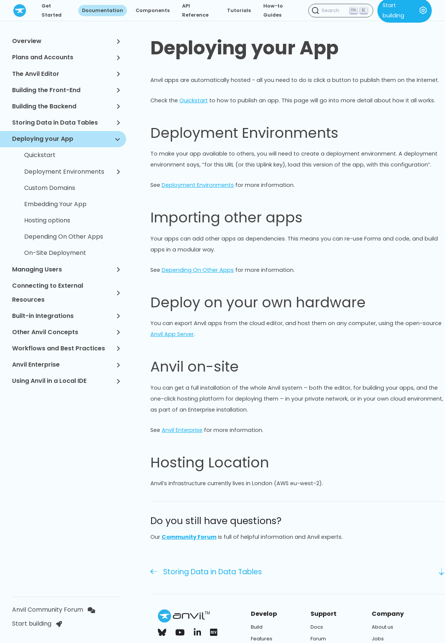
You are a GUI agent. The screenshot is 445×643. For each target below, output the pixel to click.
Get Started (52, 10)
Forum (318, 638)
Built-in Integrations (66, 315)
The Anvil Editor (66, 73)
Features (261, 638)
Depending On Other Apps (63, 236)
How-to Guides (273, 10)
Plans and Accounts (66, 57)
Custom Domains (49, 187)
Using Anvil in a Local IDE (66, 380)
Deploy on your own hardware (266, 302)
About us (382, 627)
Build (257, 627)
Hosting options (47, 220)
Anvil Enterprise (66, 364)
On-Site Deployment (55, 252)
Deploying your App (66, 138)
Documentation (102, 10)
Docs (317, 627)
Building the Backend (66, 106)
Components (153, 10)
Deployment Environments (72, 171)
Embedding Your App (55, 204)
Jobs (378, 638)
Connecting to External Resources (66, 292)
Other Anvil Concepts (66, 332)
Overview (66, 41)
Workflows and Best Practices (66, 348)
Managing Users (66, 269)
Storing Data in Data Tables (66, 122)
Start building (37, 623)
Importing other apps (235, 217)
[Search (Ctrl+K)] (340, 10)
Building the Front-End (66, 90)
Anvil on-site (203, 366)
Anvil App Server (172, 334)
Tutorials (239, 10)
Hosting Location (218, 462)
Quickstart (40, 155)
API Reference (195, 10)
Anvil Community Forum (53, 609)
